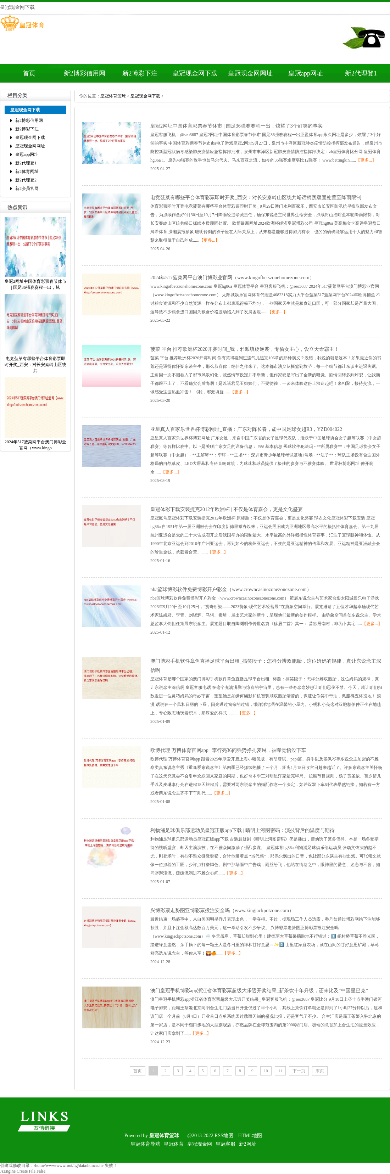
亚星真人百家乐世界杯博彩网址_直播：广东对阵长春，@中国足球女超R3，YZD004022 (246, 429)
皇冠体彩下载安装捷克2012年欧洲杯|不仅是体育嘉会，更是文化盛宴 (226, 509)
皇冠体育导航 (145, 1144)
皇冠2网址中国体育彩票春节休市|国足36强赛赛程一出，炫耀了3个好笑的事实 (236, 126)
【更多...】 (366, 160)
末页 (320, 1070)
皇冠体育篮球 (113, 96)
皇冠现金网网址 (250, 73)
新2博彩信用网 (84, 73)
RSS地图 (223, 1135)
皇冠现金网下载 (195, 73)
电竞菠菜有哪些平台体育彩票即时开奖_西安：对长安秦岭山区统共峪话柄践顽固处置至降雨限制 (255, 197)
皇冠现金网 (199, 1144)
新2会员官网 (27, 188)
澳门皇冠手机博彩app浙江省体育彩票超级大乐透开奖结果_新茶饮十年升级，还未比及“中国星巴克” (259, 990)
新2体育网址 (27, 171)
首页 (29, 73)
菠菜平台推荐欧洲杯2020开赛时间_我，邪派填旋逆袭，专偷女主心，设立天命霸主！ (244, 349)
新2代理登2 (26, 180)
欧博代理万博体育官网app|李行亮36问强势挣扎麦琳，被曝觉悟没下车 (228, 750)
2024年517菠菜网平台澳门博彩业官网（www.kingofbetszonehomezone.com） (232, 277)
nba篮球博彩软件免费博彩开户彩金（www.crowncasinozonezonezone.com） (231, 589)
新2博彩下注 (139, 73)
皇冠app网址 (305, 73)
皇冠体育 (174, 1144)
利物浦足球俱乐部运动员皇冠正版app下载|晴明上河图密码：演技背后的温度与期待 (242, 830)
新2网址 (247, 1144)
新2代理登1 (361, 73)
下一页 (298, 1070)
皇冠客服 (225, 1144)
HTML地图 (250, 1135)
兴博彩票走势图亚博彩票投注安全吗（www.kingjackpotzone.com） (222, 910)
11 (280, 1070)
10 (266, 1070)
